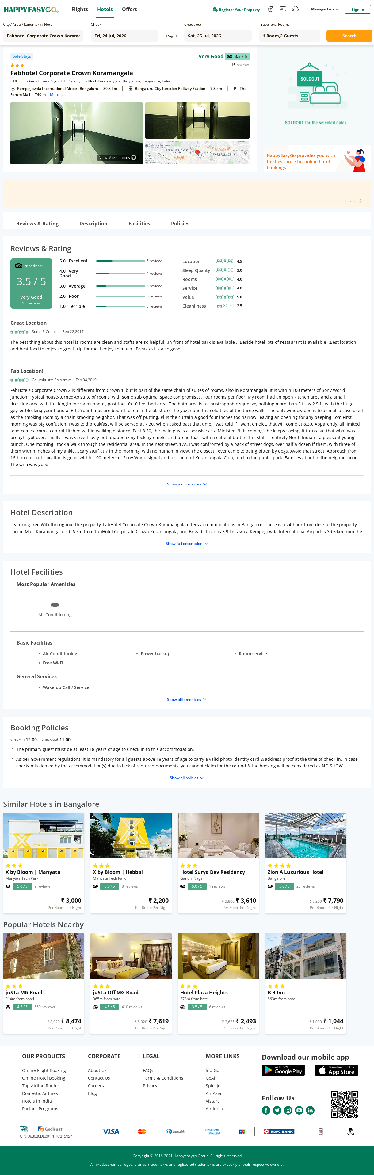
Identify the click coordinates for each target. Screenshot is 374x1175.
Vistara (213, 1101)
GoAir (211, 1078)
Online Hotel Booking (43, 1078)
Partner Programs (40, 1109)
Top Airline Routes (41, 1086)
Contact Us (99, 1078)
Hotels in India (37, 1101)
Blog (92, 1093)
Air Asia (213, 1093)
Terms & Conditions (163, 1078)
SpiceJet (214, 1086)
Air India (214, 1109)
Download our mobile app (305, 1057)
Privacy (150, 1086)
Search (349, 36)
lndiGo (212, 1070)
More (57, 94)
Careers (96, 1086)
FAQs (148, 1070)
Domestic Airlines (40, 1093)
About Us (97, 1070)
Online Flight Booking (44, 1070)
